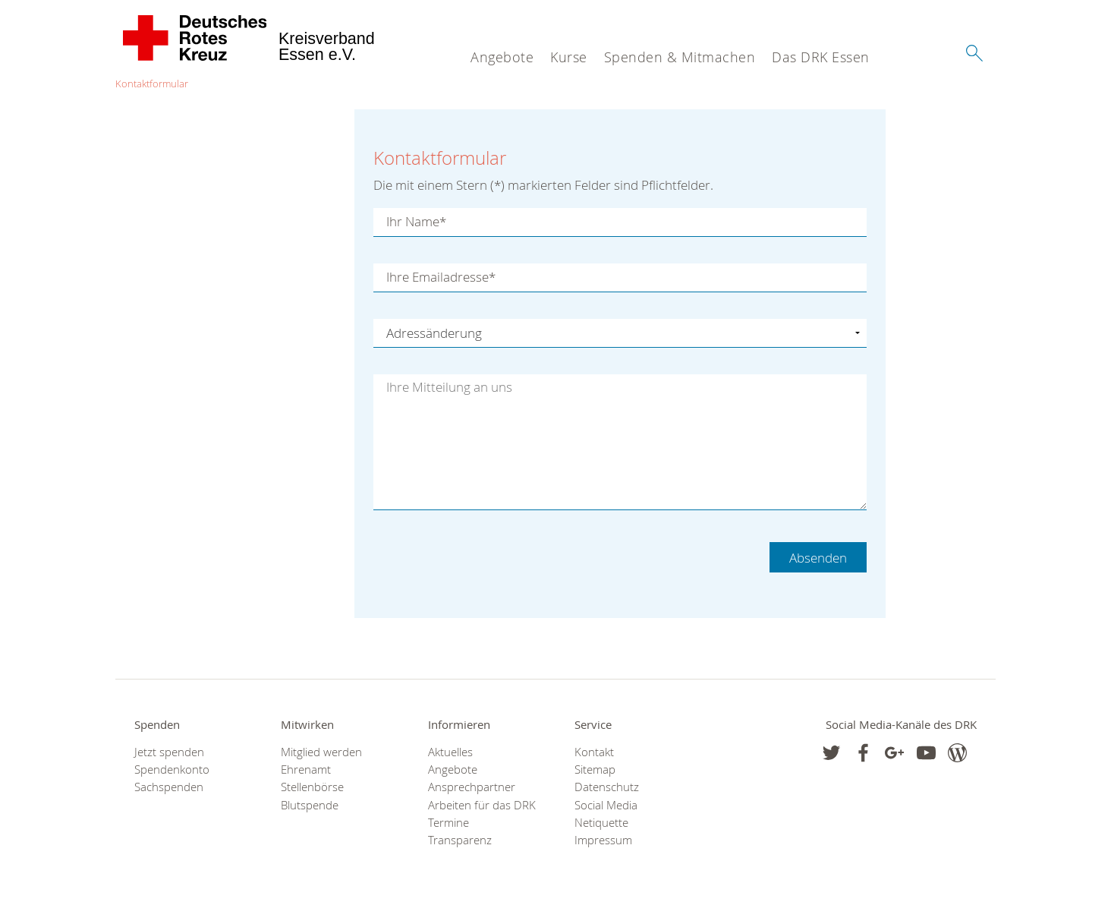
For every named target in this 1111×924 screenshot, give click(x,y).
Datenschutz (606, 787)
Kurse (568, 57)
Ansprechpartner (471, 787)
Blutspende (309, 805)
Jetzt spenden (169, 752)
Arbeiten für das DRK (482, 805)
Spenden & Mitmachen (680, 57)
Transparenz (460, 840)
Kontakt (594, 752)
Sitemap (594, 769)
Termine (448, 822)
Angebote (502, 57)
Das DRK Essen (821, 57)
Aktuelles (450, 752)
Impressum (603, 840)
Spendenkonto (171, 769)
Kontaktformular (151, 83)
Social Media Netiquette (605, 814)
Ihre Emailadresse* (441, 277)
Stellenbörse (312, 787)
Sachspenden (168, 787)
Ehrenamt (306, 769)
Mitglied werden (321, 752)
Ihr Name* (416, 222)
